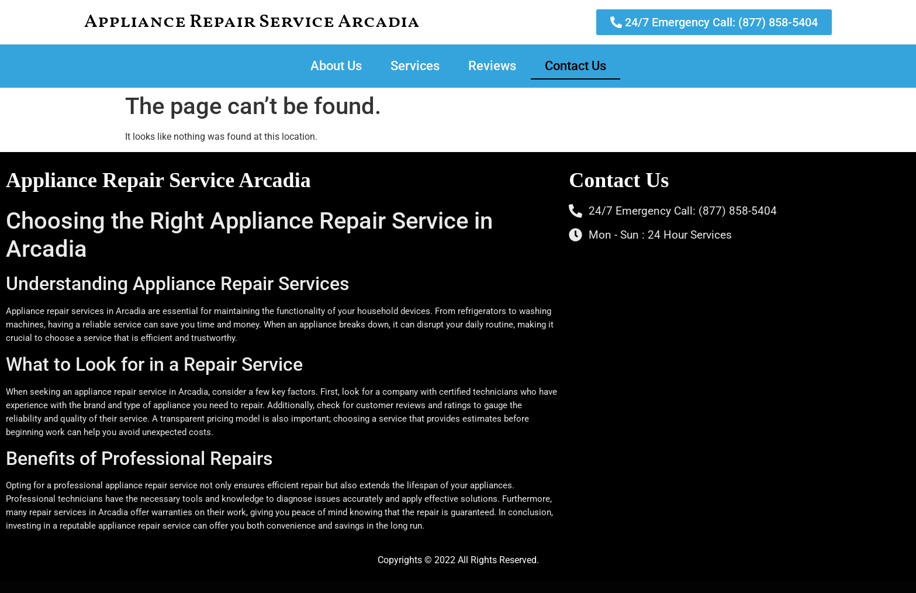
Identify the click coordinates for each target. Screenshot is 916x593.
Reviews (492, 65)
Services (415, 65)
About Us (336, 65)
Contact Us (575, 65)
